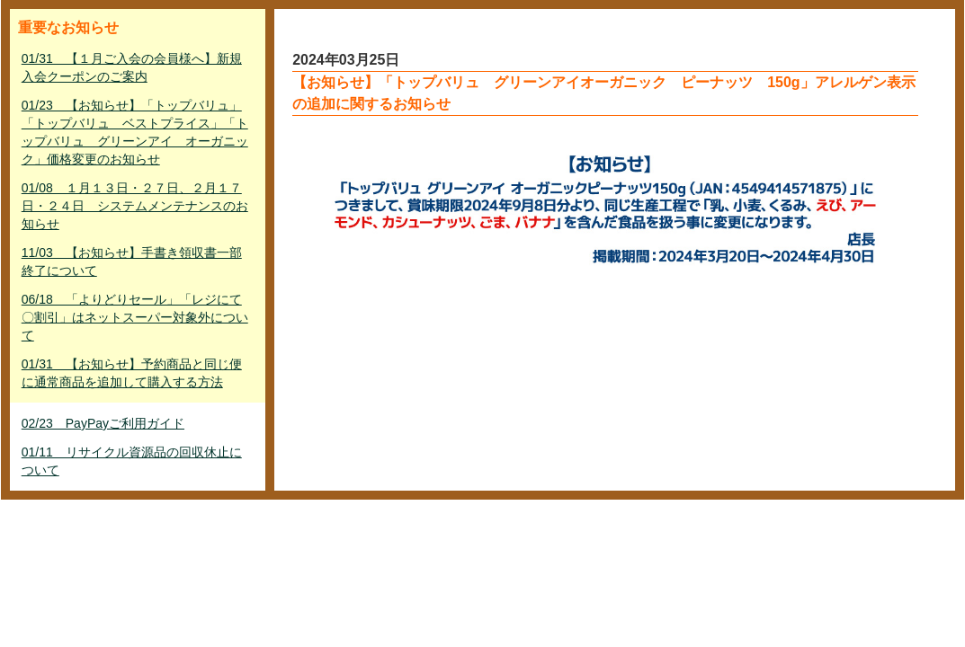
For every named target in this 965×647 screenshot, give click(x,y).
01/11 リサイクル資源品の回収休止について (132, 461)
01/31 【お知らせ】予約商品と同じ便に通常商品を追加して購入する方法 (132, 373)
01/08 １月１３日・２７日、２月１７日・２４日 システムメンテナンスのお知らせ (135, 206)
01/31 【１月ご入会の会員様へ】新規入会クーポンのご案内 (132, 67)
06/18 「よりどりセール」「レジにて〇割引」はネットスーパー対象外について (135, 317)
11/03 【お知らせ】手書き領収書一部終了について (132, 261)
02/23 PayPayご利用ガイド (103, 423)
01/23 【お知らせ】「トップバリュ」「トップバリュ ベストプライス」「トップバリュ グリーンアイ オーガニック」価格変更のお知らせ (135, 132)
